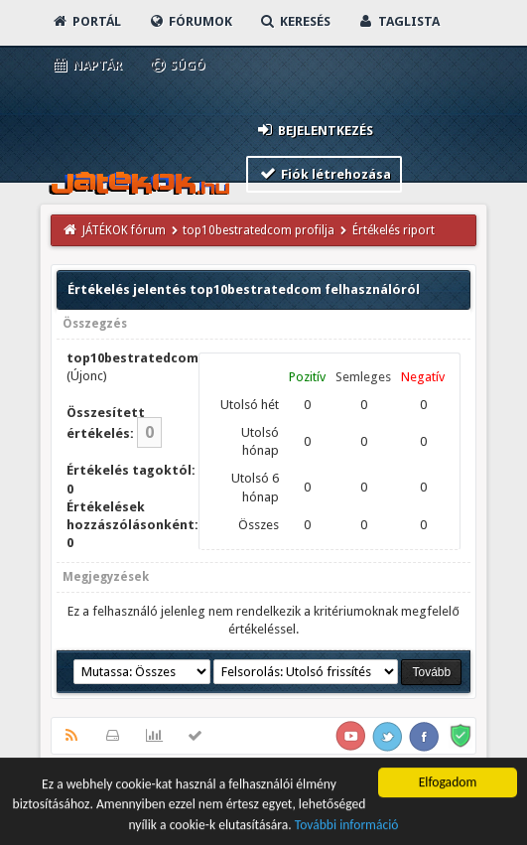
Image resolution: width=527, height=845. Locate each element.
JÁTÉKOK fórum (124, 230)
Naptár (87, 65)
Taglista (398, 21)
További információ (347, 826)
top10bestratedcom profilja (258, 230)
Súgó (177, 65)
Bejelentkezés (313, 129)
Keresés (294, 21)
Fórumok (190, 21)
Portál (86, 21)
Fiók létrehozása (324, 173)
